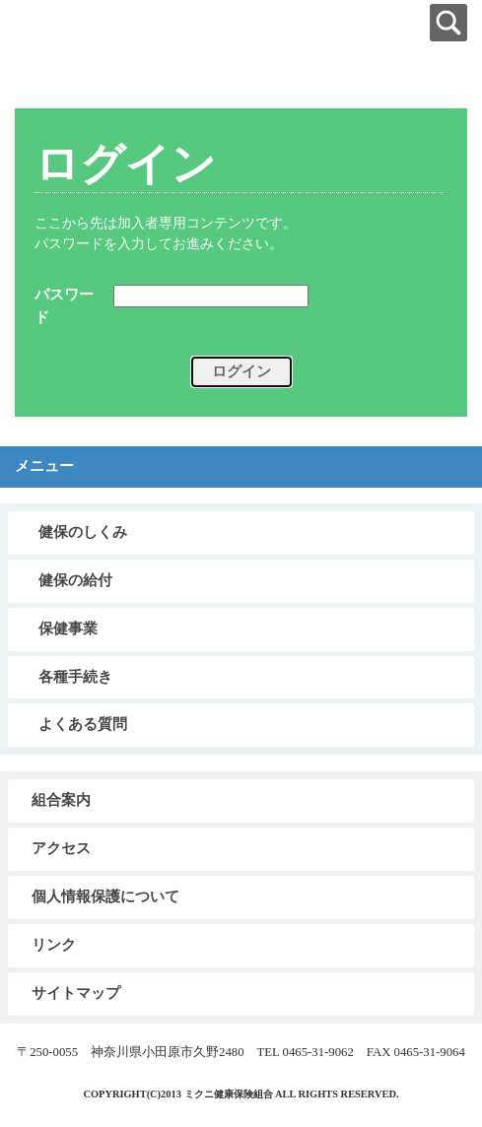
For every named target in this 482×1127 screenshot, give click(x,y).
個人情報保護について (105, 896)
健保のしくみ (82, 532)
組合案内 (61, 800)
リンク (54, 945)
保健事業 (68, 628)
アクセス (61, 848)
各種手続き (75, 677)
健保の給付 (75, 580)
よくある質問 (82, 724)
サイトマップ (76, 993)
